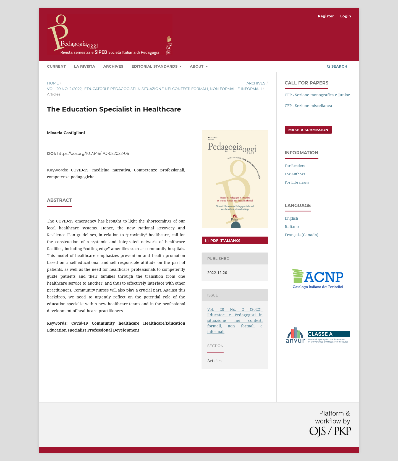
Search (337, 66)
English (291, 218)
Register (326, 16)
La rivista (84, 66)
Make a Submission (308, 130)
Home (53, 83)
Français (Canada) (301, 234)
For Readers (295, 165)
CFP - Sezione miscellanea (308, 105)
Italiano (292, 226)
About (197, 66)
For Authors (295, 173)
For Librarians (297, 182)
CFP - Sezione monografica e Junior (317, 94)
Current (56, 66)
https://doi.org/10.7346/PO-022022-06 (93, 153)
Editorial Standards (155, 66)
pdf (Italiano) (224, 240)
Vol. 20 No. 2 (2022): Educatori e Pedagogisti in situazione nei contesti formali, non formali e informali (154, 88)
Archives (113, 66)
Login (345, 16)
